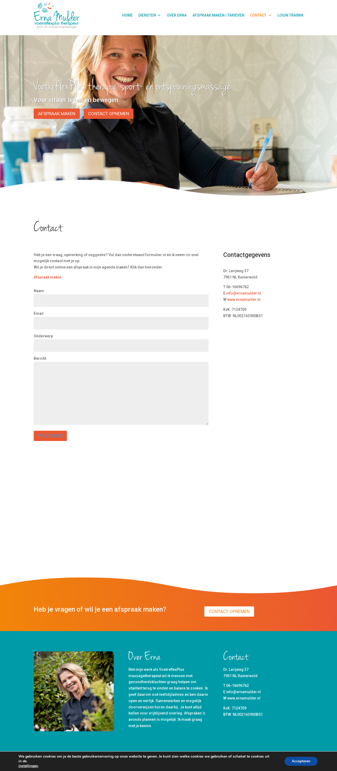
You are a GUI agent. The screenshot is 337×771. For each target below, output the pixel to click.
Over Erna (177, 15)
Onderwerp (121, 341)
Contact (258, 15)
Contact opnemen (108, 113)
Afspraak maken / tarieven (218, 15)
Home (127, 15)
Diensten (147, 15)
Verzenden (50, 435)
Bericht (121, 391)
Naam (121, 296)
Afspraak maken (56, 113)
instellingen (28, 766)
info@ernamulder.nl (243, 293)
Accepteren (300, 761)
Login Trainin (290, 15)
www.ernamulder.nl (243, 299)
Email (121, 318)
